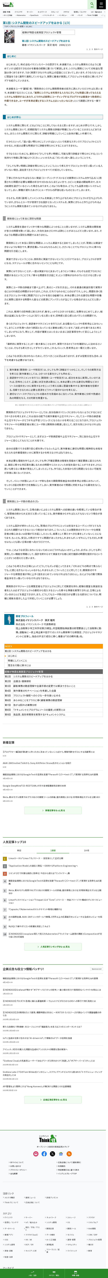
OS (68, 1222)
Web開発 (92, 1228)
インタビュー (63, 15)
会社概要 (13, 1173)
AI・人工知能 (8, 15)
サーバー (30, 12)
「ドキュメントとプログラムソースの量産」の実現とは (39, 709)
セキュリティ (72, 1244)
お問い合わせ (15, 1166)
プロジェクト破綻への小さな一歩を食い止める (37, 695)
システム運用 (10, 1244)
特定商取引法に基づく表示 (68, 1170)
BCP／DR (29, 1244)
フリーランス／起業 (53, 1250)
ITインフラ (18, 12)
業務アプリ (9, 1234)
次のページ (98, 49)
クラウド (66, 12)
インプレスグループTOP (67, 1173)
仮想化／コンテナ (80, 12)
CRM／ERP (92, 1234)
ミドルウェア (93, 1222)
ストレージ (55, 12)
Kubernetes (21, 15)
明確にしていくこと (17, 660)
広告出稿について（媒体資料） (69, 1162)
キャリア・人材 (31, 1250)
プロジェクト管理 (17, 26)
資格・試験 (9, 1250)
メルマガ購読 (10, 1197)
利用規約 (61, 1166)
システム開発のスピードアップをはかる (33, 676)
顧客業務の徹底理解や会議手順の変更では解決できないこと (44, 686)
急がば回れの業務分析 (25, 705)
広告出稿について (32, 1202)
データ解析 (50, 1234)
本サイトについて (17, 1162)
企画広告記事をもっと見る (53, 1099)
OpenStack (34, 15)
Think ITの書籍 (92, 15)
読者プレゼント (52, 1197)
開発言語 (50, 1228)
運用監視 (50, 1244)
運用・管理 (71, 1239)
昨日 (19, 850)
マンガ (80, 15)
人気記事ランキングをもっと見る (53, 946)
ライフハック (72, 1250)
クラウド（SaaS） (32, 1234)
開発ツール (71, 1228)
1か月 (86, 850)
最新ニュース (31, 1197)
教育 (90, 1250)
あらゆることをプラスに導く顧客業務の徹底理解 (37, 700)
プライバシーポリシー (18, 1170)
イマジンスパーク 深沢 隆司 (42, 45)
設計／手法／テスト (33, 1228)
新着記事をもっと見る (53, 810)
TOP (6, 26)
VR (73, 15)
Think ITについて (11, 1202)
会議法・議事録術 (22, 681)
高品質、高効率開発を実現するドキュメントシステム (39, 714)
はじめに (12, 655)
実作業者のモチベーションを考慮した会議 (34, 690)
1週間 (53, 850)
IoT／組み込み (96, 12)
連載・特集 (6, 12)
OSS (6, 1239)
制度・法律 (9, 1257)
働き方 (90, 1244)
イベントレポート (48, 15)
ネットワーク (42, 12)
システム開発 (51, 1222)
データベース (10, 1228)
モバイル (70, 1234)
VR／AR (29, 1239)
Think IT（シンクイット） (13, 4)
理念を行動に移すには (19, 665)
